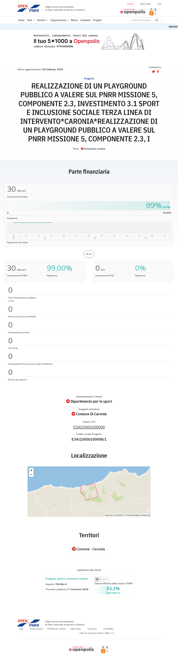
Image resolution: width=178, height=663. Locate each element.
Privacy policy (36, 628)
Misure (74, 20)
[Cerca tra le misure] (141, 20)
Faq (159, 3)
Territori (41, 20)
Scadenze (85, 20)
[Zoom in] (31, 470)
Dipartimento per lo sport (89, 401)
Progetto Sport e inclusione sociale (67, 578)
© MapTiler (118, 515)
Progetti (97, 20)
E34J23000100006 (89, 427)
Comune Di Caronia (89, 414)
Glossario (92, 628)
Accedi (130, 3)
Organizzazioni (58, 20)
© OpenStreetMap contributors (137, 515)
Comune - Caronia (88, 549)
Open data (145, 3)
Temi (29, 20)
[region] (89, 491)
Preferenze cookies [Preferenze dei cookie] (56, 628)
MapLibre (109, 515)
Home (21, 20)
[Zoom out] (31, 474)
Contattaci (109, 628)
